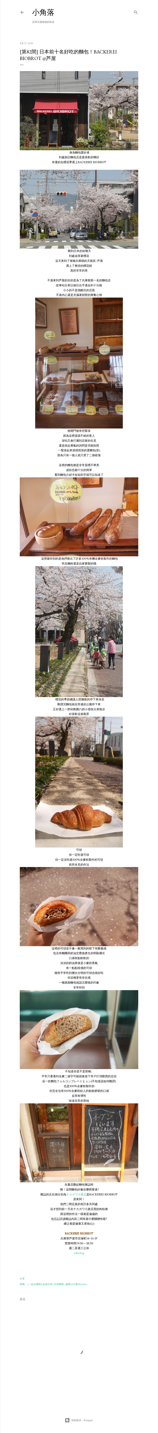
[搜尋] (135, 11)
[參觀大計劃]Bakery (76, 1284)
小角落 (43, 12)
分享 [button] (22, 1278)
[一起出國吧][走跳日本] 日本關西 (46, 1284)
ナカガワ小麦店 (76, 1194)
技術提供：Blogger (79, 1420)
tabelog (79, 1253)
